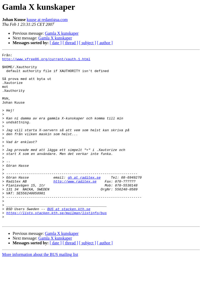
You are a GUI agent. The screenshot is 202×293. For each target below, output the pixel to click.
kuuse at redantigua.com (47, 19)
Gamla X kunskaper (62, 33)
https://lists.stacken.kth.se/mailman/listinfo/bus (56, 245)
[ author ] (105, 43)
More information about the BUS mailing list (40, 288)
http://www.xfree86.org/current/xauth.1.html (46, 60)
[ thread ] (70, 43)
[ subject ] (87, 43)
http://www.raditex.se (75, 207)
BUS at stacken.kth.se (68, 240)
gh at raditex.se (84, 202)
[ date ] (56, 43)
